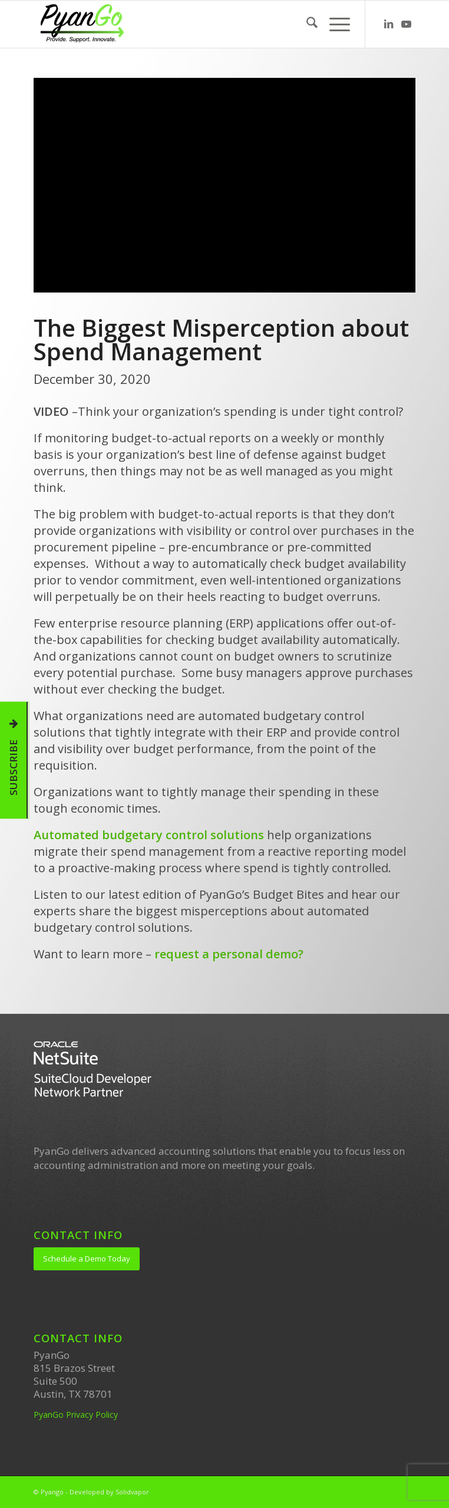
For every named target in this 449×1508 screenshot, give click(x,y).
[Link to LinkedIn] (389, 24)
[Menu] (334, 24)
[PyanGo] (186, 24)
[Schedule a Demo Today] (87, 1258)
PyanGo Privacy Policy (76, 1414)
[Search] (306, 24)
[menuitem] (306, 24)
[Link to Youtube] (406, 24)
